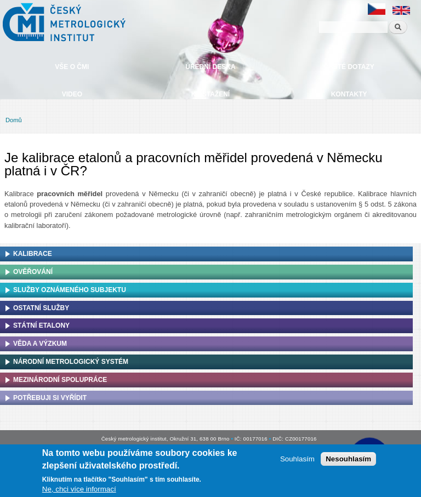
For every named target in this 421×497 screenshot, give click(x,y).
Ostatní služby (41, 308)
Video (72, 94)
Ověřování (33, 272)
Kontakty (349, 94)
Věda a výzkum (40, 343)
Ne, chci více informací (79, 489)
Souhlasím (297, 459)
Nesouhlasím (348, 459)
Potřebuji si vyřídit (50, 398)
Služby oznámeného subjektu (69, 290)
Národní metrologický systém (70, 361)
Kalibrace (32, 254)
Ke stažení (210, 94)
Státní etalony (41, 325)
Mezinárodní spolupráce (60, 380)
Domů (13, 120)
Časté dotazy (348, 67)
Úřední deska (210, 67)
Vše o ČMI (72, 67)
